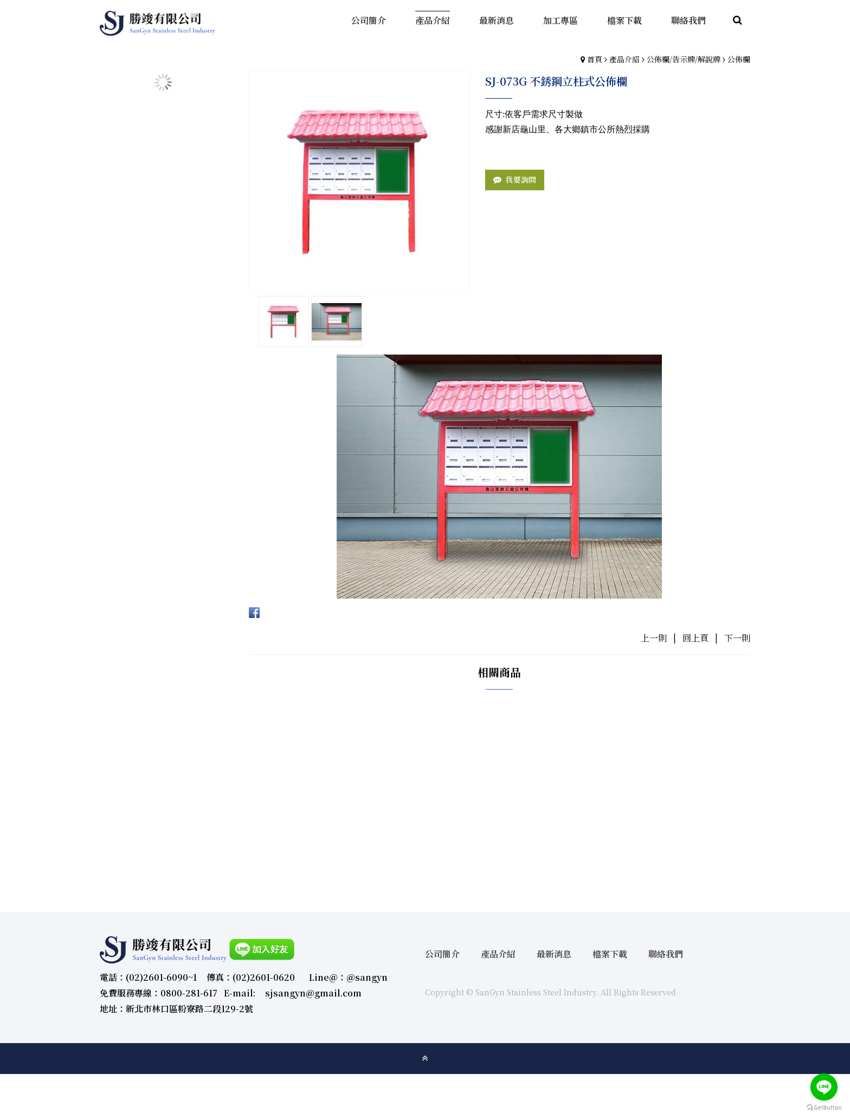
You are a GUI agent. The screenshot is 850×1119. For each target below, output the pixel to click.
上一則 (654, 638)
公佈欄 (738, 59)
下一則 (737, 638)
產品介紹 (624, 59)
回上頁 (695, 638)
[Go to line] (824, 1087)
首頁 (594, 59)
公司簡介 (442, 954)
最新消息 (554, 954)
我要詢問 (520, 179)
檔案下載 (610, 954)
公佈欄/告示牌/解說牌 (683, 59)
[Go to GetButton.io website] (824, 1107)
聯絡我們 (665, 954)
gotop (425, 1058)
